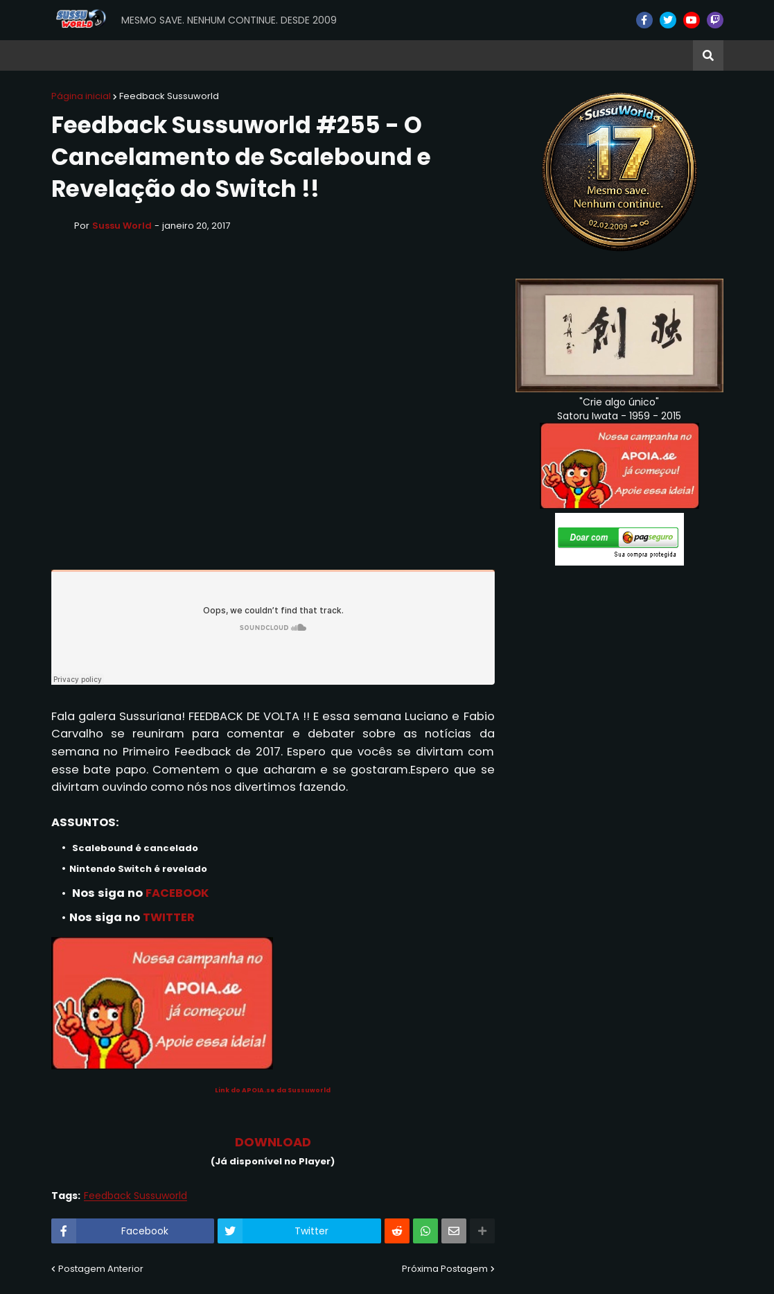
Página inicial (81, 96)
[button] (708, 55)
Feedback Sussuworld (169, 96)
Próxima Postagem (445, 1268)
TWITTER (169, 917)
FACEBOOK (177, 893)
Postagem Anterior (100, 1268)
